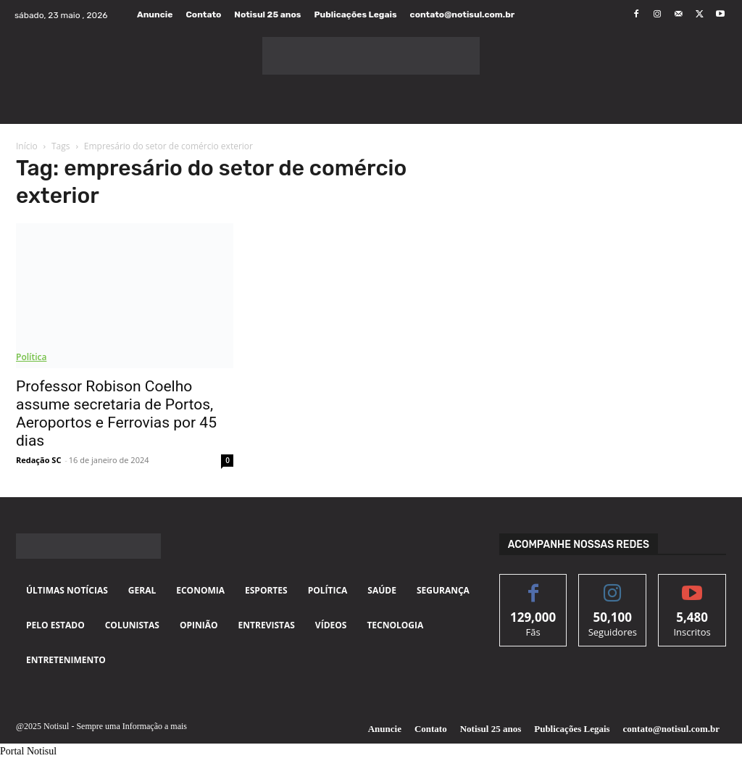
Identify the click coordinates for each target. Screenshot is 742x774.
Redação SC (38, 459)
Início (27, 146)
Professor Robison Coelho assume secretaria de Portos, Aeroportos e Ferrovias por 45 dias (116, 413)
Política (31, 357)
